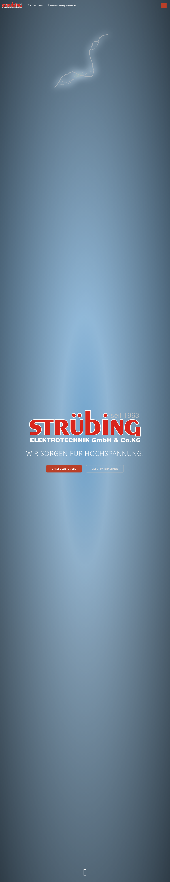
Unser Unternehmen (105, 468)
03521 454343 (36, 5)
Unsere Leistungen (64, 468)
